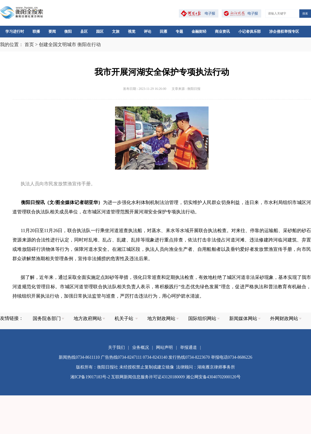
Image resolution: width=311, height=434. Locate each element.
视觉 (131, 31)
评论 (147, 31)
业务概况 (140, 347)
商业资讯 (222, 31)
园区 (100, 31)
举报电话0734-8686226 (231, 357)
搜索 (305, 13)
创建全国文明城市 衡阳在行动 (70, 44)
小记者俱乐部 (249, 31)
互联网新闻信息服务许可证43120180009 (148, 377)
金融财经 (199, 31)
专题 (179, 31)
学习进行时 (14, 31)
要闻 (52, 31)
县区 (84, 31)
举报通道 (188, 347)
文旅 (115, 31)
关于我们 (116, 347)
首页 (29, 44)
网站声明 (164, 347)
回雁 (163, 31)
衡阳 (68, 31)
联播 (36, 31)
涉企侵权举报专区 (284, 31)
